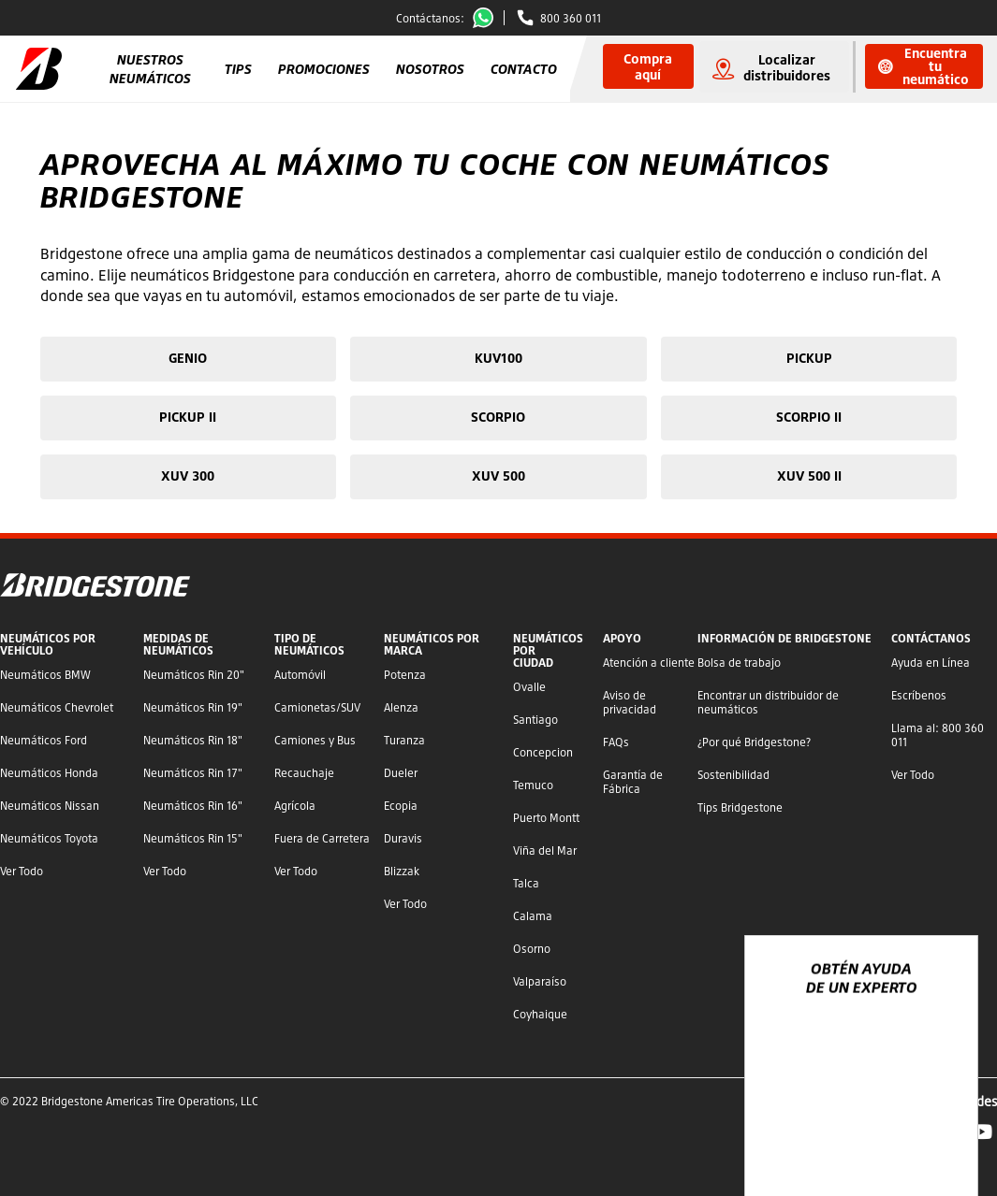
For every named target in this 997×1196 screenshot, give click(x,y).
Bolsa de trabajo (739, 663)
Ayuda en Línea (930, 663)
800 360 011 (570, 18)
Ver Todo (21, 871)
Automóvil (300, 675)
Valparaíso (539, 981)
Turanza (404, 740)
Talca (526, 883)
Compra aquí (647, 66)
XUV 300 (187, 475)
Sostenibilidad (733, 775)
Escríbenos (918, 695)
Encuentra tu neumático (923, 66)
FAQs (616, 742)
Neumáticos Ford (43, 740)
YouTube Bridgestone (982, 1131)
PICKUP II (187, 417)
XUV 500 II (809, 475)
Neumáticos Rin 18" (192, 740)
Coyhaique (540, 1014)
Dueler (401, 773)
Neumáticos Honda (49, 773)
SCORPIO (498, 417)
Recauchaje (304, 773)
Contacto (524, 69)
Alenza (401, 707)
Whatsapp (487, 17)
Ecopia (401, 806)
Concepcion (543, 752)
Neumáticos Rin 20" (193, 675)
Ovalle (529, 687)
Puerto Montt (546, 818)
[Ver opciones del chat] (943, 1128)
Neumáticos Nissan (49, 806)
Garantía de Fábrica (633, 782)
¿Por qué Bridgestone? (754, 742)
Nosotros (430, 69)
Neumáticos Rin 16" (192, 806)
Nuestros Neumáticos (150, 68)
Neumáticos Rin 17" (192, 773)
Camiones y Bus (315, 740)
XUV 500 (498, 475)
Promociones (324, 69)
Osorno (531, 949)
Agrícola (294, 806)
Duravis (403, 838)
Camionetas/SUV (317, 707)
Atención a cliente (649, 663)
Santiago (535, 720)
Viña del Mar (545, 850)
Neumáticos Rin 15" (192, 838)
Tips (238, 69)
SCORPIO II (809, 417)
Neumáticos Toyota (49, 838)
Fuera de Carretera (322, 838)
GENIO (188, 358)
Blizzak (401, 871)
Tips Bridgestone (740, 807)
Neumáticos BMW (45, 675)
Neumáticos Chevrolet (56, 707)
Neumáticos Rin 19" (192, 707)
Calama (532, 916)
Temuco (533, 785)
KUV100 (498, 358)
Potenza (405, 675)
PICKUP (809, 358)
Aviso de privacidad (629, 702)
